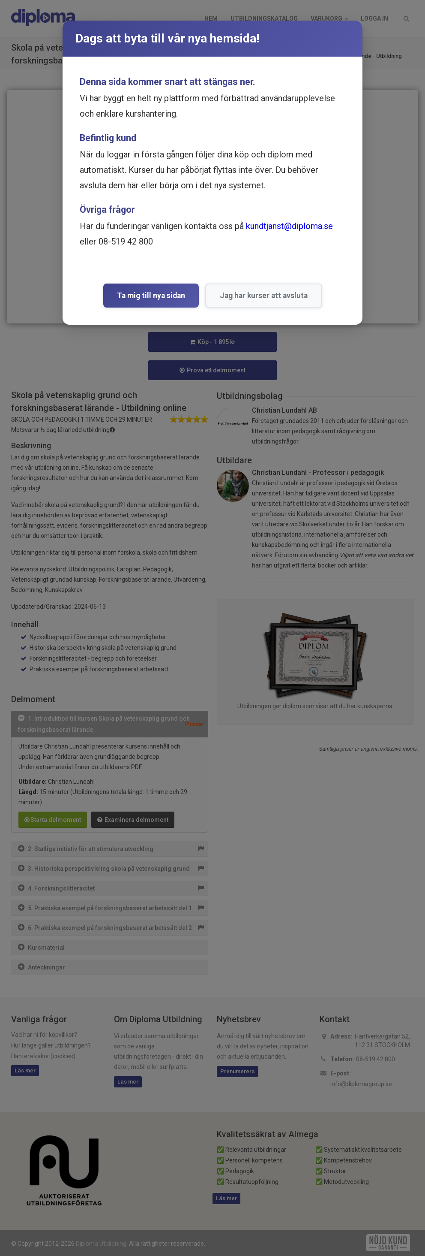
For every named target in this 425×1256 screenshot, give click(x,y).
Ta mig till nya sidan (151, 295)
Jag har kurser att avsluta (264, 295)
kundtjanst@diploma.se (289, 226)
